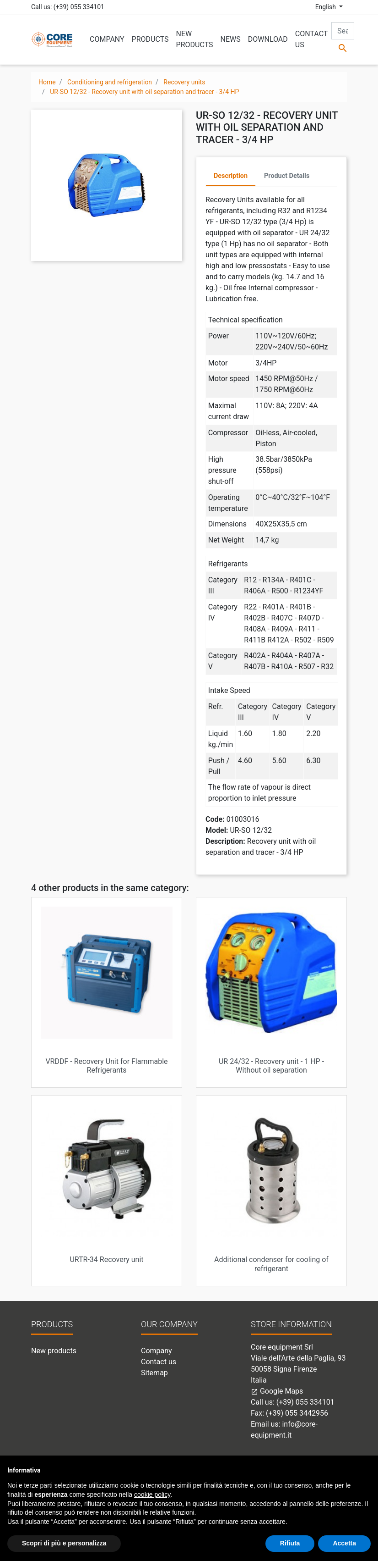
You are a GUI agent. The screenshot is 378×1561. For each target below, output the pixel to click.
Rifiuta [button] (290, 1543)
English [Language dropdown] (326, 7)
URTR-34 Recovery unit (106, 1259)
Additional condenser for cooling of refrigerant (271, 1264)
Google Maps (277, 1391)
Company (156, 1350)
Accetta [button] (344, 1543)
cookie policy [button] (152, 1494)
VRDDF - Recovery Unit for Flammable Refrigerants (106, 1065)
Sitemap (154, 1372)
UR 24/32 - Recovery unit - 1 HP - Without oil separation (271, 1065)
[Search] (342, 30)
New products (53, 1350)
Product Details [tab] (286, 176)
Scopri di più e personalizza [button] (64, 1543)
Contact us (158, 1361)
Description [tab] (231, 176)
